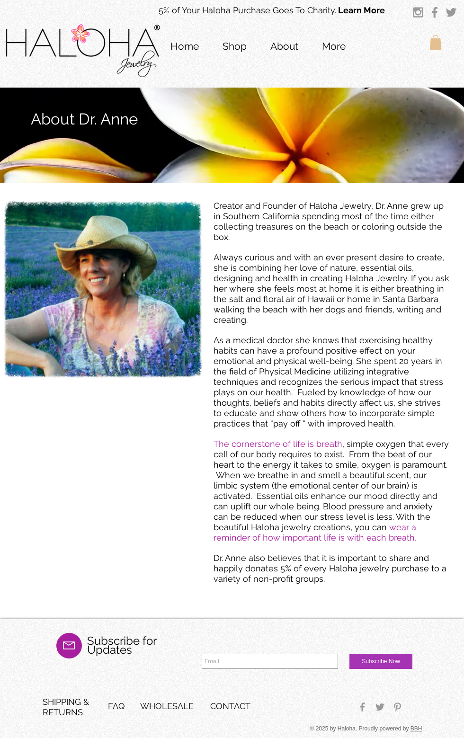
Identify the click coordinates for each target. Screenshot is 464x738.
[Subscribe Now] (380, 661)
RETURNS (63, 712)
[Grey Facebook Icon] (435, 12)
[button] (284, 45)
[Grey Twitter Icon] (451, 12)
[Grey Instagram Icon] (418, 12)
